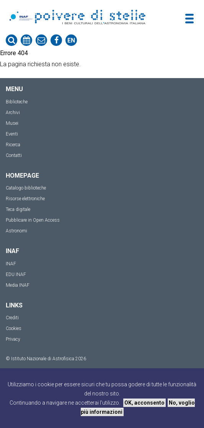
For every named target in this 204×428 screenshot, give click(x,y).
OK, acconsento (144, 403)
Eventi (12, 134)
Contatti (14, 155)
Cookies (13, 328)
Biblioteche (17, 102)
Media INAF (17, 285)
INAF (11, 263)
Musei (12, 123)
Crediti (12, 317)
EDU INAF (16, 274)
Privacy (13, 339)
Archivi (13, 112)
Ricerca (13, 144)
